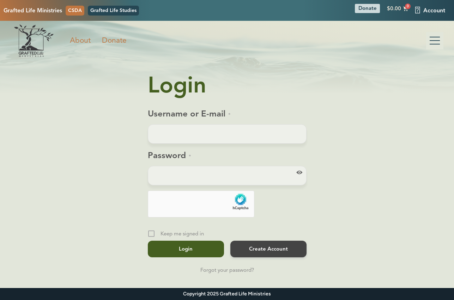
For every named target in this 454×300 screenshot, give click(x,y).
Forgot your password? (227, 270)
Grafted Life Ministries (33, 10)
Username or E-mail (189, 114)
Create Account (268, 249)
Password (169, 156)
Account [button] (430, 10)
